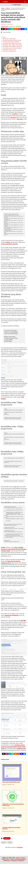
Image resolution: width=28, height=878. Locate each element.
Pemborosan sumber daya (9, 38)
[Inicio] (3, 5)
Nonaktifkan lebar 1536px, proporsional (12, 45)
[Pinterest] (5, 29)
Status (12, 859)
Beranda (3, 8)
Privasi (23, 858)
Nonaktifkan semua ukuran (9, 49)
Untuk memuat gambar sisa (9, 51)
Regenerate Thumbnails (11, 615)
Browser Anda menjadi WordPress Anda (11, 782)
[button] (25, 1)
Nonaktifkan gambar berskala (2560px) (12, 48)
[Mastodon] (22, 29)
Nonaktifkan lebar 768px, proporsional (12, 43)
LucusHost (15, 114)
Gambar (10, 842)
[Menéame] (18, 29)
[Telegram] (9, 29)
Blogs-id (3, 842)
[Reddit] (15, 29)
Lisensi (18, 858)
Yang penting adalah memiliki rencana (12, 40)
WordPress (8, 8)
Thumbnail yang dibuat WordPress (11, 41)
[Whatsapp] (12, 29)
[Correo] (2, 29)
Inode (4, 37)
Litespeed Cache (21, 748)
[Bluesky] (25, 29)
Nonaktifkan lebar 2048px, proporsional (12, 46)
